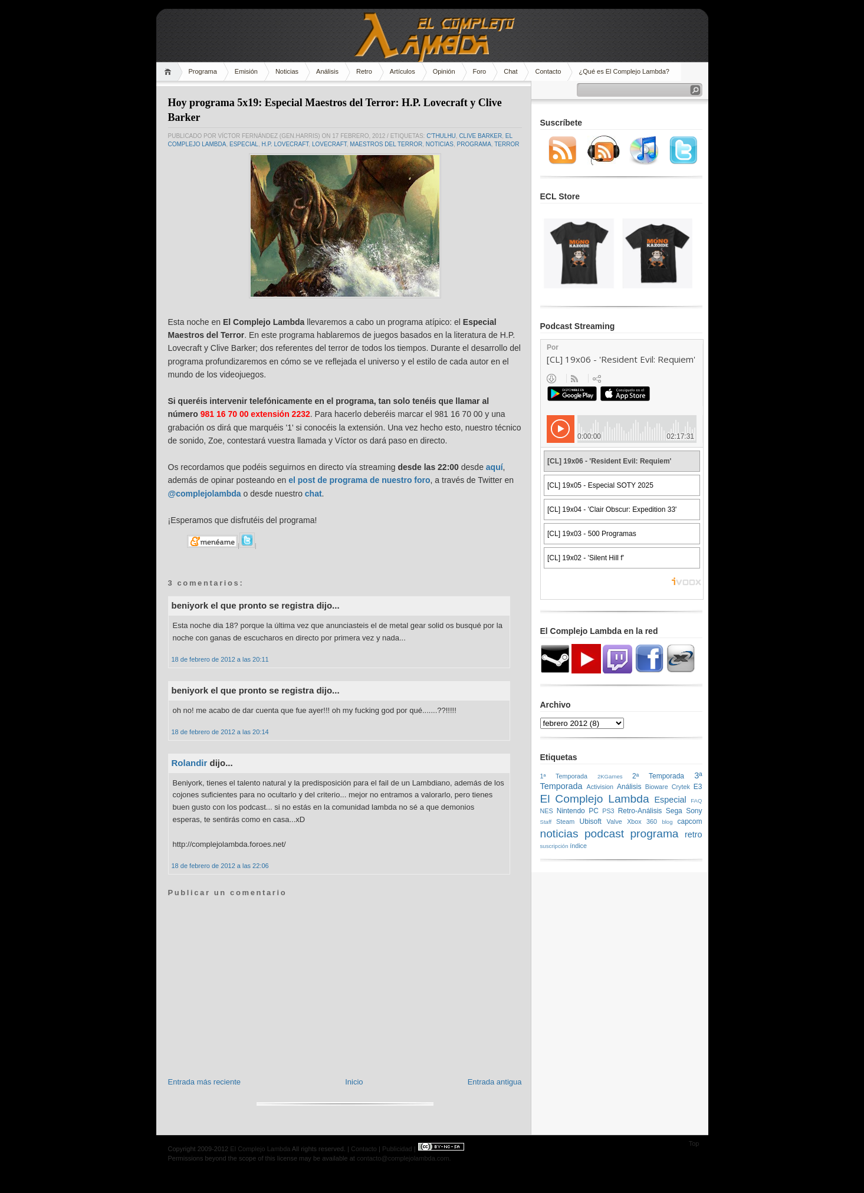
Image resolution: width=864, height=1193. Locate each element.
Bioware (656, 786)
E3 (698, 787)
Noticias (286, 71)
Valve (614, 821)
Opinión (444, 71)
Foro (480, 71)
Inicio (354, 1081)
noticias (440, 144)
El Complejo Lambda (594, 799)
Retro (364, 71)
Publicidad (397, 1148)
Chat (510, 71)
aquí (494, 467)
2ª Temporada (658, 776)
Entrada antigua (495, 1081)
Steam (565, 821)
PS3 (608, 810)
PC (594, 811)
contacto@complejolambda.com (403, 1158)
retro (693, 834)
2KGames (610, 776)
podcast (604, 833)
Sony (694, 811)
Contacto (548, 71)
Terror (506, 144)
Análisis (327, 71)
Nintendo (571, 811)
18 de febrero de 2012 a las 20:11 (220, 659)
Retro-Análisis (640, 811)
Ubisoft (591, 821)
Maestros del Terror (386, 144)
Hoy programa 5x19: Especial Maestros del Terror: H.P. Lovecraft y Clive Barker (335, 110)
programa (474, 144)
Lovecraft (329, 144)
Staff (546, 822)
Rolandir (190, 763)
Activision (599, 786)
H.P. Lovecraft (284, 144)
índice (578, 845)
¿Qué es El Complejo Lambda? (624, 71)
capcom (690, 821)
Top (694, 1143)
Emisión (246, 71)
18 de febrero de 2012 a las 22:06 (220, 865)
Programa (203, 71)
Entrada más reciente (204, 1081)
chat (313, 493)
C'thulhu (441, 136)
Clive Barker (480, 136)
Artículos (402, 71)
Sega (674, 811)
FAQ (696, 800)
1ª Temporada (564, 776)
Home (169, 72)
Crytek (681, 786)
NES (546, 810)
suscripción (554, 846)
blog (667, 822)
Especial (243, 144)
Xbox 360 (642, 821)
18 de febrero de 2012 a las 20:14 (220, 731)
